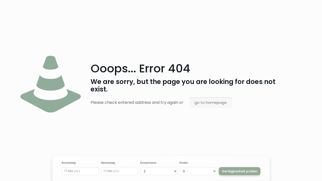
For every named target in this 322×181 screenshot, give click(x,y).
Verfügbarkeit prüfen (239, 171)
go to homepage (210, 102)
